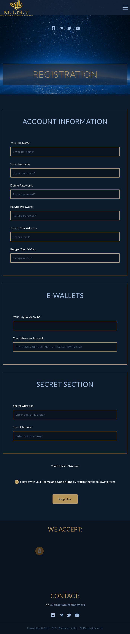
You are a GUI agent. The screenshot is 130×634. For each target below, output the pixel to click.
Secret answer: (22, 427)
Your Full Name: (20, 142)
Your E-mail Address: (23, 228)
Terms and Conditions (57, 481)
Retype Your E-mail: (23, 249)
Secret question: (23, 405)
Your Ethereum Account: (28, 338)
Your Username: (20, 164)
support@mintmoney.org (67, 604)
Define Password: (21, 185)
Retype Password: (21, 206)
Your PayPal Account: (27, 316)
